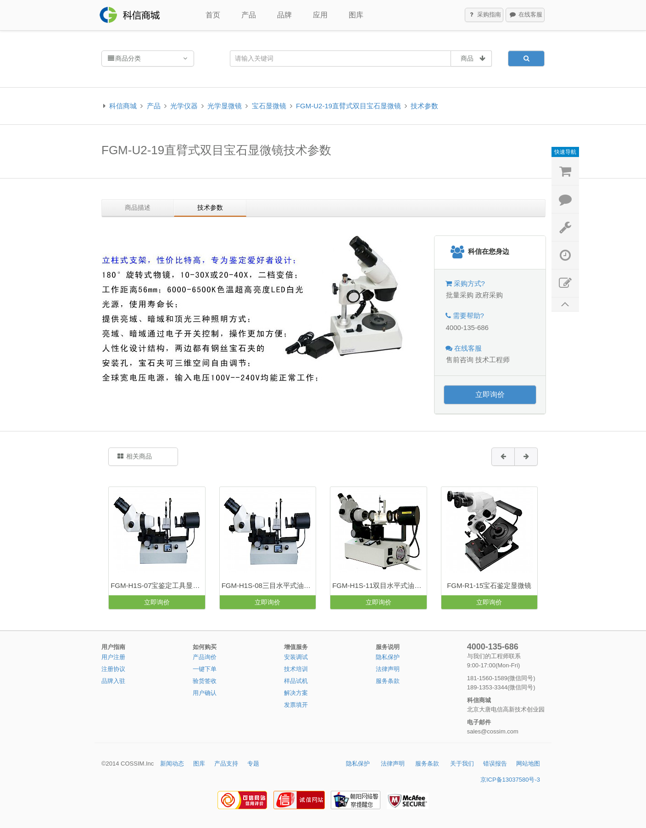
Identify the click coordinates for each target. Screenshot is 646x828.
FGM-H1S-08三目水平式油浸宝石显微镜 (269, 585)
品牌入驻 (113, 680)
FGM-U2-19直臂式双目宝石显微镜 (348, 106)
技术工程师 (492, 360)
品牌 (284, 15)
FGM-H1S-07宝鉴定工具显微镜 (158, 585)
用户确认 (205, 692)
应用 (320, 15)
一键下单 (205, 669)
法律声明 (388, 669)
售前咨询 (459, 360)
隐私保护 (388, 657)
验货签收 (205, 680)
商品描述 (137, 207)
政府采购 (489, 295)
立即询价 (490, 394)
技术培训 (296, 669)
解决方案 (296, 692)
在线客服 (525, 15)
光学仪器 (184, 106)
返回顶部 (565, 304)
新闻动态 (172, 763)
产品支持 (226, 763)
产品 (248, 15)
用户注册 (113, 657)
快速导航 (565, 152)
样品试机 (296, 680)
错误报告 (495, 763)
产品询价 (205, 657)
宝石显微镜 (269, 106)
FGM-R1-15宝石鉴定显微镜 (489, 585)
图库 (356, 15)
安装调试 (296, 657)
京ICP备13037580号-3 (510, 779)
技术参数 (424, 106)
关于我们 (462, 763)
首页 (213, 15)
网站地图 (528, 763)
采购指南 (484, 15)
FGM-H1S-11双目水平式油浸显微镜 (379, 585)
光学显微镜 (224, 106)
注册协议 (113, 669)
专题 (253, 763)
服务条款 (388, 680)
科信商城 (123, 106)
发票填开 (296, 704)
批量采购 (459, 295)
